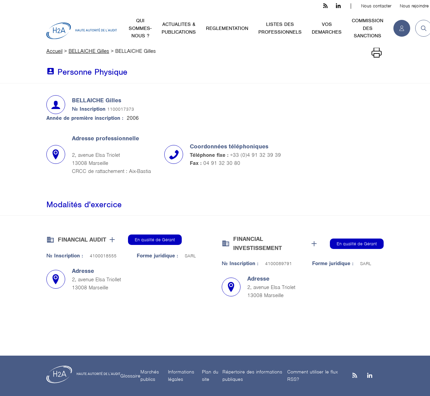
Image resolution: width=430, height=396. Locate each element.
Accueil (54, 51)
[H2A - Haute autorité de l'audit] (81, 31)
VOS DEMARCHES (327, 28)
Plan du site (210, 376)
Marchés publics (149, 376)
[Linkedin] (369, 376)
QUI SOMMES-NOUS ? (140, 28)
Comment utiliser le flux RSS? (312, 376)
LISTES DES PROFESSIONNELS (280, 28)
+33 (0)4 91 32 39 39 (255, 155)
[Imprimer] (377, 53)
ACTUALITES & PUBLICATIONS (179, 28)
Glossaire (130, 376)
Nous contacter (376, 6)
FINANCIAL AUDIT (82, 239)
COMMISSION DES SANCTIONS (367, 28)
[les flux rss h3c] (325, 6)
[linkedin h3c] (338, 6)
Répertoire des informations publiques (252, 376)
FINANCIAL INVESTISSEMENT (257, 243)
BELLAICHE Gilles (89, 51)
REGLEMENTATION (227, 28)
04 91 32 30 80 (221, 163)
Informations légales (181, 376)
